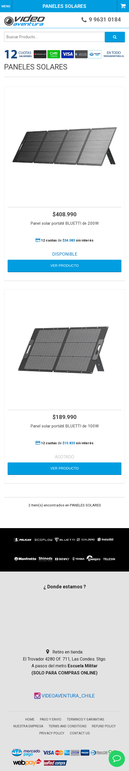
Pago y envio (50, 719)
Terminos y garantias (85, 719)
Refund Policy (104, 726)
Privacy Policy (51, 733)
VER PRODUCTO (64, 266)
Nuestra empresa (28, 726)
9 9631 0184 (105, 19)
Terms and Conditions (67, 726)
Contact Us (80, 733)
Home (29, 719)
